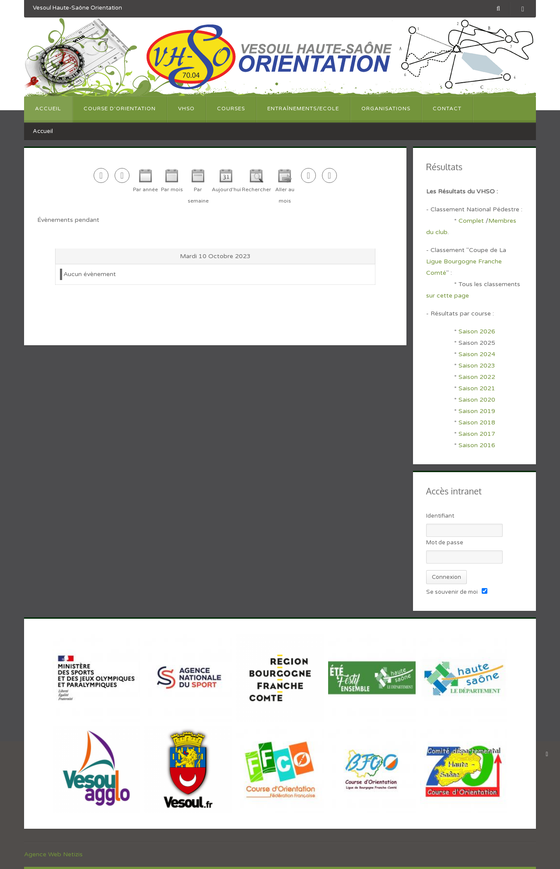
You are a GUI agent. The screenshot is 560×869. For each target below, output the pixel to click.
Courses (231, 108)
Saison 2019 (476, 411)
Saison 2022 (476, 377)
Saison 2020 (476, 399)
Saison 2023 (476, 365)
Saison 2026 (476, 331)
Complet (471, 220)
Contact (447, 108)
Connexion (446, 577)
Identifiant (440, 515)
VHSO (186, 108)
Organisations (385, 108)
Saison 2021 (476, 388)
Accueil (48, 108)
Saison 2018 (476, 422)
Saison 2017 (476, 434)
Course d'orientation (120, 108)
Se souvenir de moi (452, 592)
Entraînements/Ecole (303, 108)
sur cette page (447, 295)
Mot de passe (444, 542)
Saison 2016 (476, 445)
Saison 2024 (477, 354)
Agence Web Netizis (53, 854)
